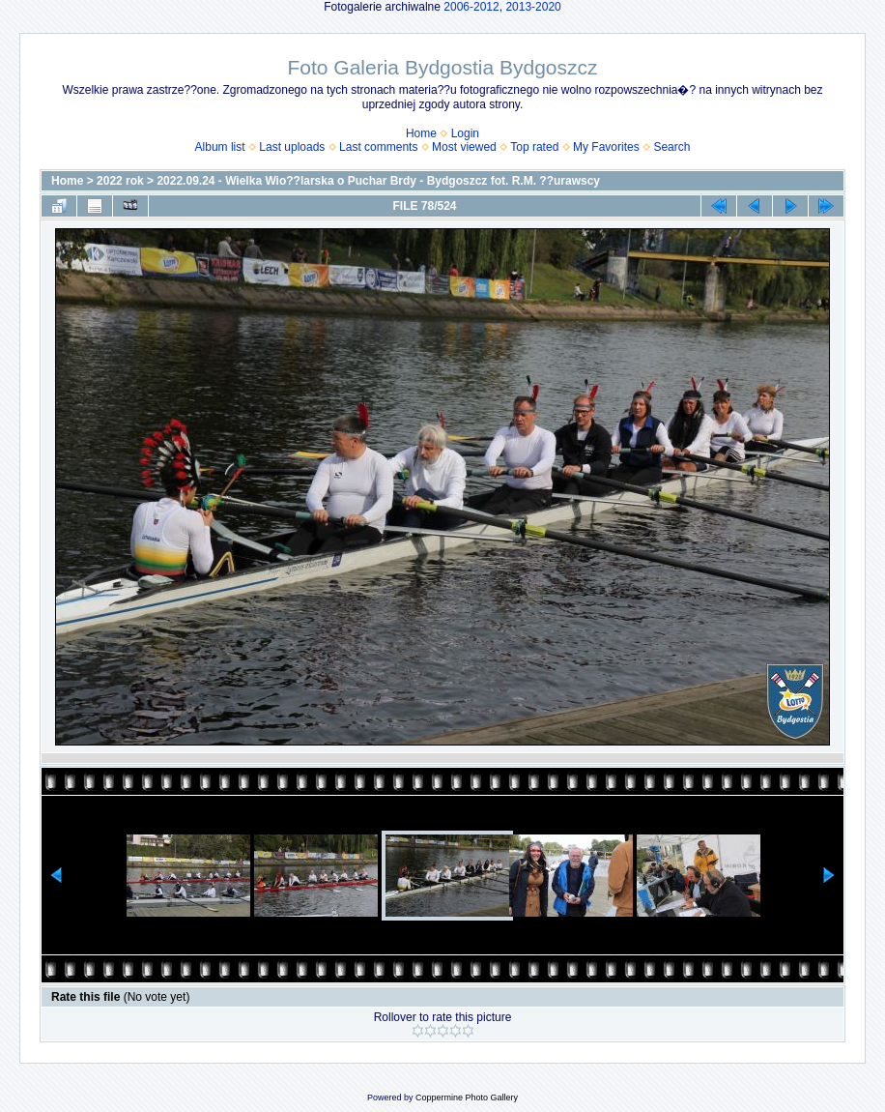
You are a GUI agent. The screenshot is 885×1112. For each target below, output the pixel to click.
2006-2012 (471, 7)
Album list (220, 147)
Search (671, 147)
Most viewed (464, 147)
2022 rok (120, 181)
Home (421, 133)
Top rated (534, 147)
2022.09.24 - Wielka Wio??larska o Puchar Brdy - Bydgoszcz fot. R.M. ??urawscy (378, 181)
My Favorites (606, 147)
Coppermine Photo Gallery (466, 1097)
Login (465, 133)
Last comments (378, 147)
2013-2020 (532, 7)
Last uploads (292, 147)
